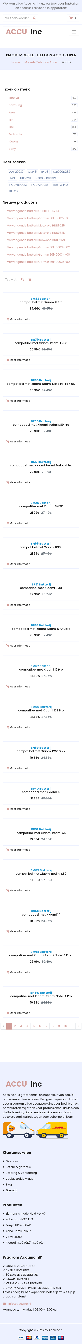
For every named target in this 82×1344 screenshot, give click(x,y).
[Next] (78, 1026)
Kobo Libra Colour (17, 1231)
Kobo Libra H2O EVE (18, 1219)
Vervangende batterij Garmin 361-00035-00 (38, 262)
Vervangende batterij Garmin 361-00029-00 (38, 218)
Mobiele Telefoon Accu (40, 62)
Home (15, 62)
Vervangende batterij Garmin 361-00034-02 (38, 247)
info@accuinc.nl (19, 1304)
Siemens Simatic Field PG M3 (24, 1213)
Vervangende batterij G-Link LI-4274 (33, 211)
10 (65, 1026)
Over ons (10, 1161)
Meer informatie (18, 319)
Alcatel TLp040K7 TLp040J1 (24, 1243)
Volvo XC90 (12, 1237)
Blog (7, 1184)
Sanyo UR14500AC (17, 1225)
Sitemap (10, 1190)
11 (72, 1026)
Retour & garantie (17, 1167)
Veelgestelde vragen (19, 1179)
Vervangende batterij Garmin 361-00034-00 (38, 254)
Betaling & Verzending (20, 1173)
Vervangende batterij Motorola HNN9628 (36, 225)
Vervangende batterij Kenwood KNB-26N (36, 240)
